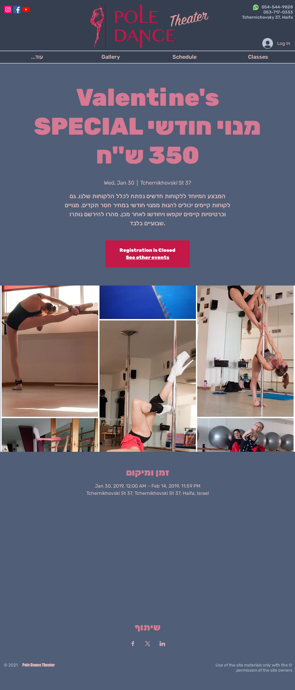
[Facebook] (17, 9)
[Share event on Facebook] (133, 643)
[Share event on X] (148, 643)
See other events (147, 257)
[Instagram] (8, 9)
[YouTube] (26, 9)
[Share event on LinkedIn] (162, 643)
